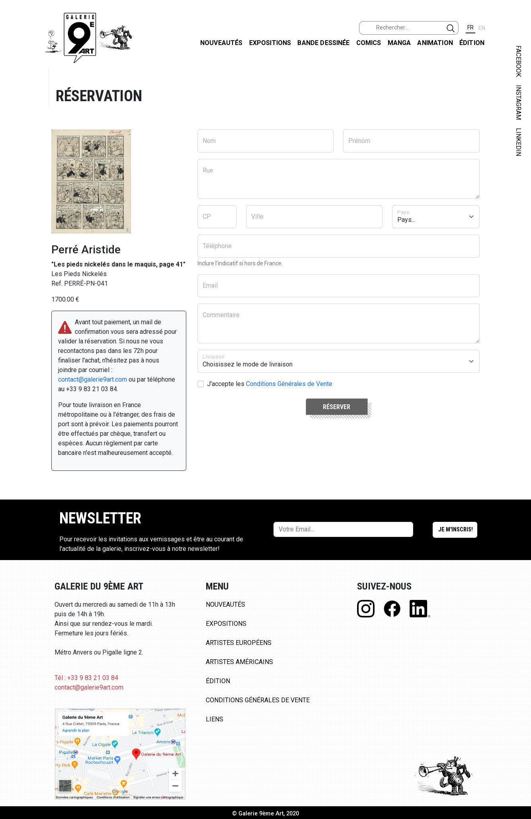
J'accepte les (269, 384)
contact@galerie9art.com (92, 379)
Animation (435, 43)
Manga (399, 43)
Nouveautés (221, 43)
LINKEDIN (518, 142)
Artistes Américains (239, 662)
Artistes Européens (238, 643)
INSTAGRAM (518, 102)
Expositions (270, 43)
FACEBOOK (518, 61)
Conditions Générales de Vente (289, 384)
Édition (471, 43)
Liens (214, 719)
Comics (368, 43)
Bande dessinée (323, 43)
